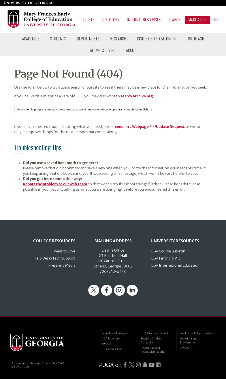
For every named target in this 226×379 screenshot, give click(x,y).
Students (58, 39)
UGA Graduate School (154, 333)
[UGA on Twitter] (131, 365)
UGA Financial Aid (166, 258)
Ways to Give (64, 251)
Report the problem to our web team (55, 184)
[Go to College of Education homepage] (42, 27)
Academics (31, 39)
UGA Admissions (112, 349)
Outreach (196, 39)
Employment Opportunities (196, 333)
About (131, 50)
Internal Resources (144, 20)
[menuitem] (31, 38)
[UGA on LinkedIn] (158, 365)
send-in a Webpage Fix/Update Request (150, 126)
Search (174, 20)
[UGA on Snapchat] (145, 365)
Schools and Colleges (115, 333)
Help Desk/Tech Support (54, 258)
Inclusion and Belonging (157, 39)
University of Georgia (43, 342)
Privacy (184, 347)
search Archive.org (137, 96)
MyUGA (106, 343)
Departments (88, 39)
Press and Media (61, 265)
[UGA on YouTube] (151, 365)
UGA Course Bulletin (168, 251)
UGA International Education (175, 265)
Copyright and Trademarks (188, 340)
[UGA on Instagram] (138, 365)
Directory (110, 20)
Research (118, 39)
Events (88, 20)
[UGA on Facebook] (125, 365)
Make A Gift (197, 20)
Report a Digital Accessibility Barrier (153, 349)
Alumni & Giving (102, 50)
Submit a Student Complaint (151, 340)
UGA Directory (111, 338)
